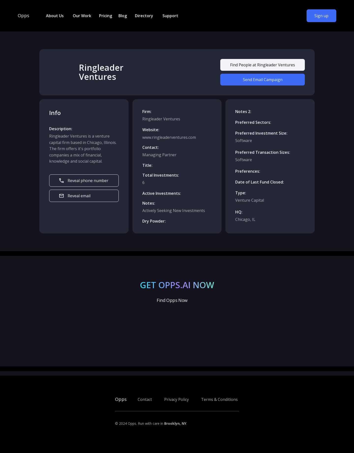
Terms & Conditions (219, 399)
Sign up (321, 15)
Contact (145, 399)
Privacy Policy (176, 399)
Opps (23, 15)
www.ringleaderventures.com (169, 137)
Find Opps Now (172, 300)
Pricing (105, 15)
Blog (122, 15)
